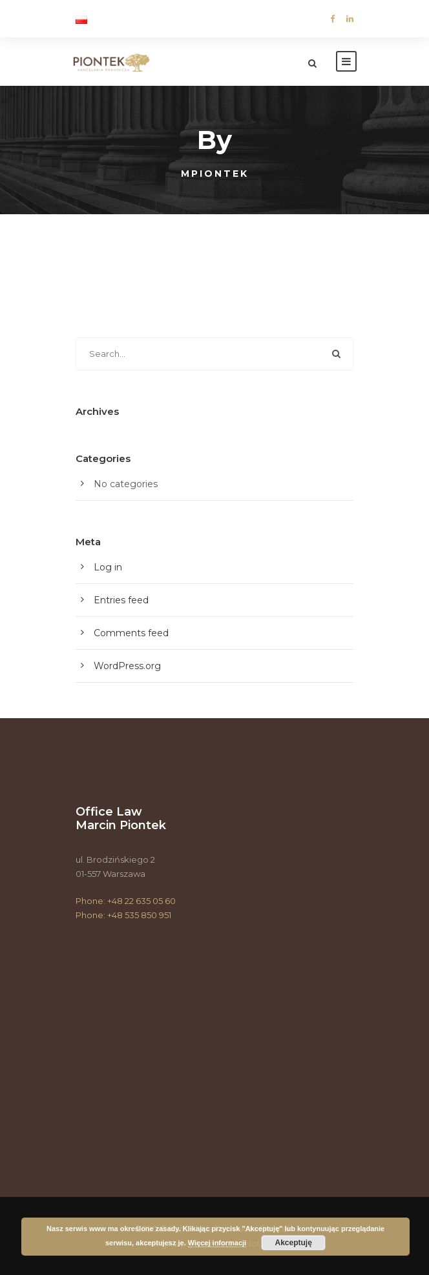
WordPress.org (127, 666)
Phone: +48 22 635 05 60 (126, 901)
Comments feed (131, 633)
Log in (108, 567)
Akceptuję (293, 1242)
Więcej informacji (217, 1243)
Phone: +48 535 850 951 (123, 915)
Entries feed (121, 600)
